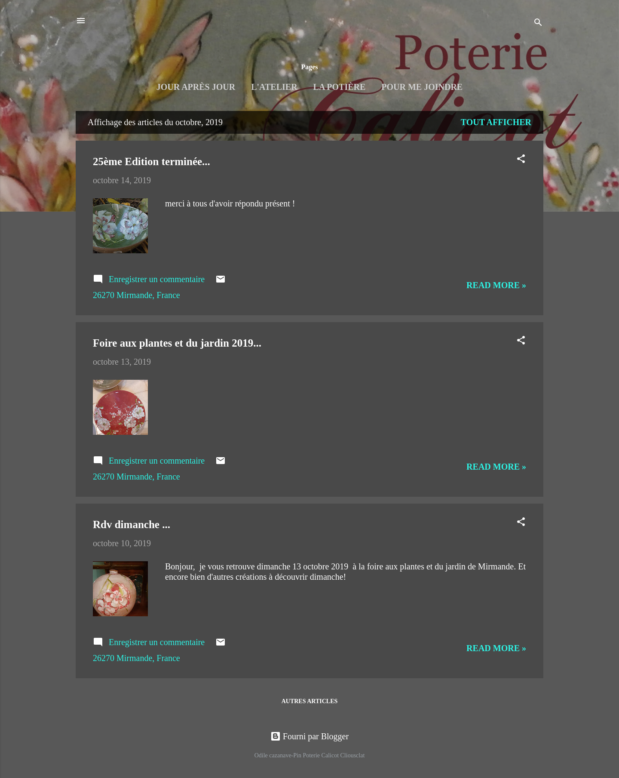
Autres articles (310, 701)
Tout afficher (496, 122)
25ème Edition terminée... (151, 161)
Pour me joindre (422, 87)
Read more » (496, 285)
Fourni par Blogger (309, 736)
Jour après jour (195, 87)
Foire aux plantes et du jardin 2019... (177, 343)
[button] (521, 160)
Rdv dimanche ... (131, 524)
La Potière (339, 87)
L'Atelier (274, 87)
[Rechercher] (538, 23)
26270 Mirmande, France (136, 295)
